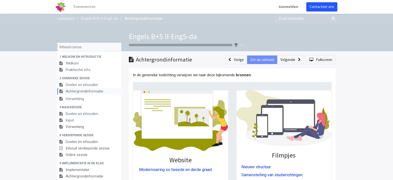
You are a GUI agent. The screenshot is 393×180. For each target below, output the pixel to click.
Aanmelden (287, 6)
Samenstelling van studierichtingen (272, 174)
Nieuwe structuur (256, 166)
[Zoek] (332, 18)
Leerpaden (66, 18)
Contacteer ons (320, 6)
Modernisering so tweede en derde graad (175, 169)
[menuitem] (86, 7)
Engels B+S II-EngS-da (163, 36)
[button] (89, 57)
